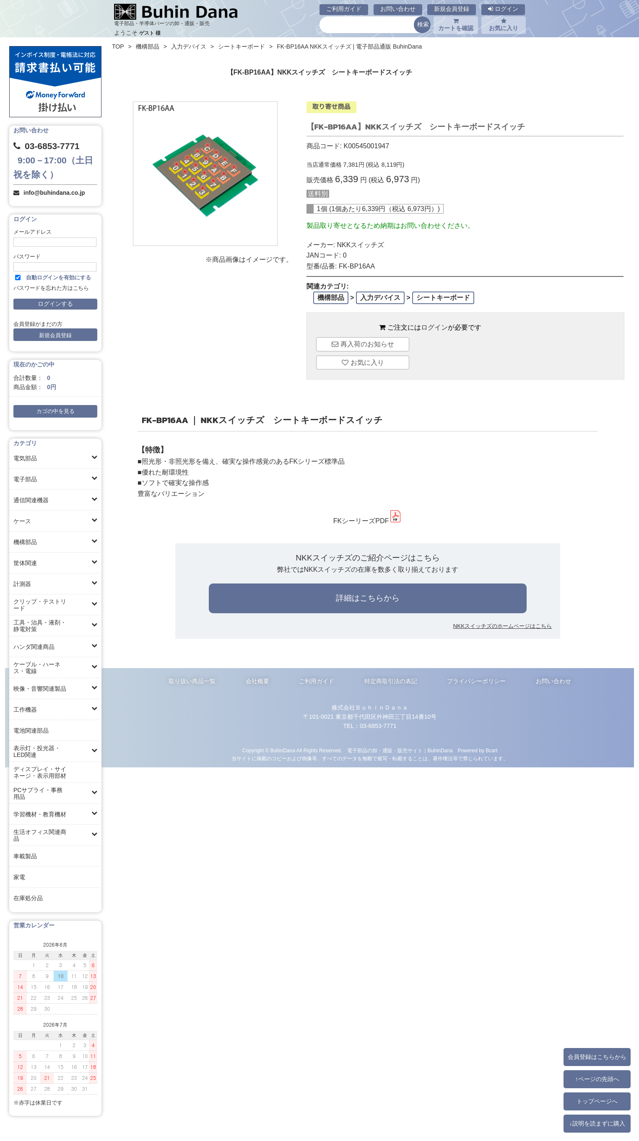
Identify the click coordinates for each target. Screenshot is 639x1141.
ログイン (503, 8)
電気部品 (25, 458)
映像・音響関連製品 (39, 688)
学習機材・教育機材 (39, 814)
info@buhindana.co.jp (54, 192)
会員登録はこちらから (597, 1056)
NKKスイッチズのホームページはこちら (502, 626)
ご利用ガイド (343, 8)
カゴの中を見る (55, 411)
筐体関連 (25, 563)
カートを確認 (455, 24)
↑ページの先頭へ (597, 1079)
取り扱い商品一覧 (192, 681)
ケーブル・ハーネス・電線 (36, 667)
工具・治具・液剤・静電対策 (39, 625)
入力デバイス (188, 46)
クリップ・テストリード (39, 605)
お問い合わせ (398, 8)
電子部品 (25, 479)
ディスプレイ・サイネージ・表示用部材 (39, 772)
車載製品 (25, 856)
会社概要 (257, 681)
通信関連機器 (31, 500)
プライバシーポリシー (476, 681)
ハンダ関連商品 (34, 646)
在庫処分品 (28, 898)
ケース (22, 521)
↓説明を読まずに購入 (597, 1123)
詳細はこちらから (368, 598)
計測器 (22, 584)
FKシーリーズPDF (367, 520)
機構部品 (25, 542)
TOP (118, 46)
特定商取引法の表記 (390, 681)
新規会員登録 (451, 8)
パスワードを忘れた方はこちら (51, 288)
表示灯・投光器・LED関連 (36, 751)
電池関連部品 (31, 730)
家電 (19, 877)
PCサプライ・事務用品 (37, 793)
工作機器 (25, 709)
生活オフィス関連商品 (39, 835)
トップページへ (597, 1101)
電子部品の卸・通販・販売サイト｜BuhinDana (400, 751)
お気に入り (503, 24)
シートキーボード (241, 46)
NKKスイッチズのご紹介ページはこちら (367, 557)
